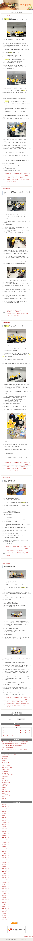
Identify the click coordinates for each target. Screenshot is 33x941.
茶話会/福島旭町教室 (9, 566)
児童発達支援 (9, 179)
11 (20, 730)
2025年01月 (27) (5, 835)
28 (3, 735)
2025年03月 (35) (5, 831)
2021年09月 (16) (5, 908)
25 (20, 734)
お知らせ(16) (5, 798)
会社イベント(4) (5, 769)
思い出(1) (4, 793)
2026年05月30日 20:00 (17, 173)
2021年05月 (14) (5, 915)
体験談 (15, 470)
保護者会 (7, 173)
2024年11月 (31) (5, 839)
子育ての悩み (25, 553)
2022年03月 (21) (5, 897)
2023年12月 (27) (5, 859)
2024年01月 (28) (5, 857)
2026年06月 (17, 725)
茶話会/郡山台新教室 (9, 481)
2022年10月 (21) (5, 884)
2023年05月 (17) (5, 871)
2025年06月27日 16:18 (17, 697)
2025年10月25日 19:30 (17, 462)
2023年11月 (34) (5, 860)
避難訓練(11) (5, 776)
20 (29, 732)
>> (21, 12)
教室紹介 (8, 181)
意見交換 (17, 315)
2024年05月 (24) (5, 850)
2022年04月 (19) (5, 895)
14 (3, 732)
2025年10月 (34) (5, 819)
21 (3, 734)
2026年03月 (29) (5, 809)
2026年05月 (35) (5, 806)
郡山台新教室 (9, 553)
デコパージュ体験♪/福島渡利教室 (9, 747)
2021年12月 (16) (5, 902)
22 (8, 734)
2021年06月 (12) (5, 913)
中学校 (8, 315)
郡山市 (8, 550)
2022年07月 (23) (5, 890)
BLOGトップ (27, 175)
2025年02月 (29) (5, 833)
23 (12, 734)
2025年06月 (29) (5, 826)
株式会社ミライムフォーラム (12, 177)
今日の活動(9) (5, 771)
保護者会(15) (5, 784)
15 (8, 732)
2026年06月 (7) (5, 804)
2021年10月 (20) (5, 906)
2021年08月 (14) (5, 910)
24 (16, 734)
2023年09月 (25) (5, 864)
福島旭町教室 (23, 703)
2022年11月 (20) (5, 882)
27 (29, 734)
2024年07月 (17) (5, 846)
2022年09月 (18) (5, 886)
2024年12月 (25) (5, 837)
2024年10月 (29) (5, 840)
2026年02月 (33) (5, 811)
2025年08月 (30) (5, 822)
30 (12, 735)
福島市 (24, 179)
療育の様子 (9, 555)
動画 (11, 181)
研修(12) (4, 789)
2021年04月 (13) (5, 917)
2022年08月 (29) (5, 888)
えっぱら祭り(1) (5, 762)
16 (12, 732)
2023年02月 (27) (5, 877)
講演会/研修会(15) (6, 782)
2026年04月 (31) (5, 808)
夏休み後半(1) (5, 758)
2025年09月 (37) (5, 820)
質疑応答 (14, 181)
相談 (17, 470)
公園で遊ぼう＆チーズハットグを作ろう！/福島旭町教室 (14, 743)
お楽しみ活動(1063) (6, 791)
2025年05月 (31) (5, 828)
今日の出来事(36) (6, 795)
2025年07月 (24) (5, 824)
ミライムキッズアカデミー (17, 179)
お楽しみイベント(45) (7, 767)
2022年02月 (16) (5, 899)
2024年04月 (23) (5, 851)
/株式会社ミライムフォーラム (14, 326)
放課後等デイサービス (22, 177)
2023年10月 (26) (5, 862)
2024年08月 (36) (5, 844)
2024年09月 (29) (5, 842)
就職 (10, 470)
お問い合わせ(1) (5, 773)
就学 (22, 313)
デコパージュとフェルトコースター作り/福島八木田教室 (14, 749)
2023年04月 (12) (5, 873)
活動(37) (4, 778)
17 (16, 732)
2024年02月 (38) (5, 855)
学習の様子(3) (5, 785)
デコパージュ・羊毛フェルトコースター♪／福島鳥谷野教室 (15, 741)
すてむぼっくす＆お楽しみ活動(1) (9, 754)
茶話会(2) (4, 760)
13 (29, 730)
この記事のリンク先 (26, 173)
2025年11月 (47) (5, 817)
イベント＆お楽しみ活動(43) (8, 774)
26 (25, 734)
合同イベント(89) (6, 765)
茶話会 (7, 546)
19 (25, 732)
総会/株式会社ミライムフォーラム (15, 19)
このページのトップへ (28, 936)
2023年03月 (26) (5, 875)
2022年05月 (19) (5, 893)
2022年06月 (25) (5, 891)
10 (16, 730)
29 (8, 735)
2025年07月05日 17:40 (17, 546)
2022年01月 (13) (5, 900)
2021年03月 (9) (5, 919)
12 (25, 730)
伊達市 (11, 310)
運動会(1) (4, 787)
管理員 (11, 173)
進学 (24, 313)
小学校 (27, 313)
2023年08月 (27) (5, 866)
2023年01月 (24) (5, 879)
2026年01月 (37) (5, 813)
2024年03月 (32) (5, 853)
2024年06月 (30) (5, 848)
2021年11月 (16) (5, 904)
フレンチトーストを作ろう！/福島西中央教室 (12, 745)
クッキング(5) (5, 764)
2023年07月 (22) (5, 868)
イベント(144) (5, 780)
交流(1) (3, 796)
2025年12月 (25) (5, 815)
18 (20, 732)
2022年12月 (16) (5, 880)
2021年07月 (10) (5, 911)
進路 (7, 470)
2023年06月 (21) (5, 870)
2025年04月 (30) (5, 829)
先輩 (27, 468)
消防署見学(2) (5, 756)
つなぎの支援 (12, 315)
